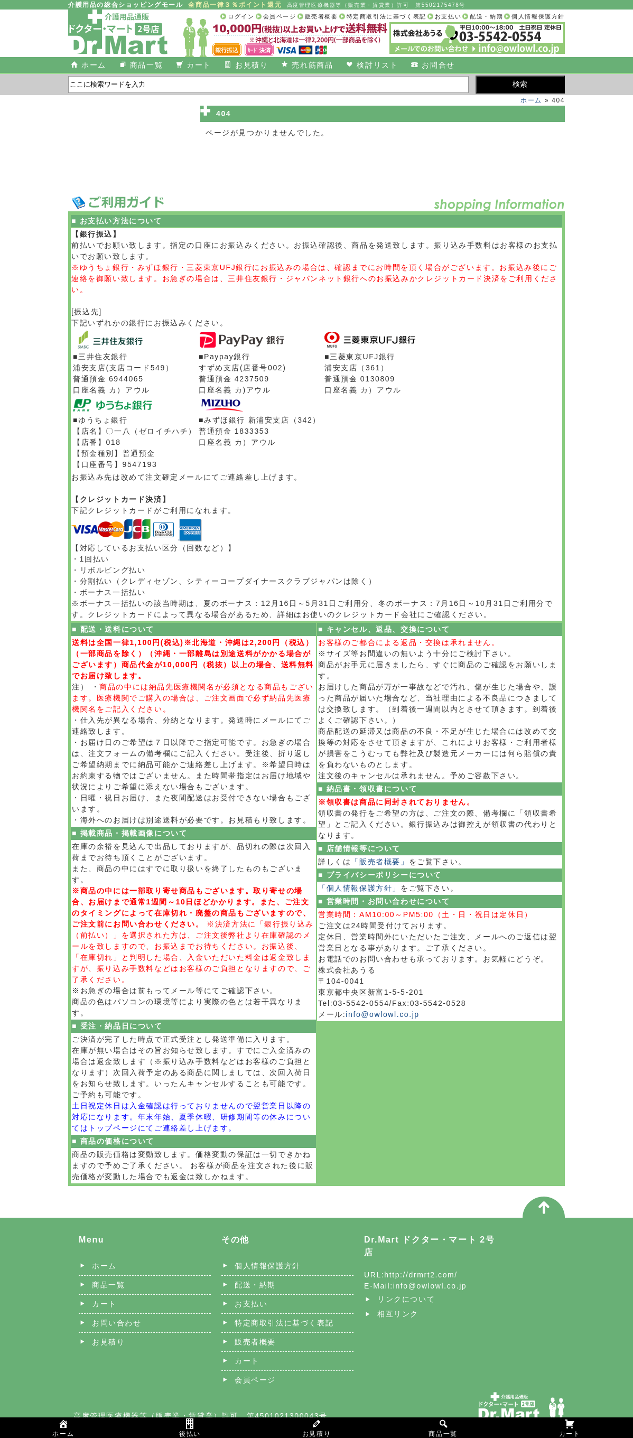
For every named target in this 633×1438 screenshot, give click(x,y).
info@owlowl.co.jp (382, 1014)
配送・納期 (486, 16)
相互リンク (397, 1314)
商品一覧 (146, 65)
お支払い (448, 16)
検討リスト (377, 65)
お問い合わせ (117, 1323)
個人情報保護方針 (538, 16)
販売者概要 (321, 16)
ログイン (241, 16)
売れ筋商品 (312, 65)
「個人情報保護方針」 (359, 888)
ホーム (93, 65)
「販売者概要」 (379, 861)
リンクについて (406, 1299)
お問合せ (438, 65)
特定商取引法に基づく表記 (386, 16)
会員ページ (279, 16)
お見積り (251, 65)
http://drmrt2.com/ (421, 1275)
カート (199, 65)
